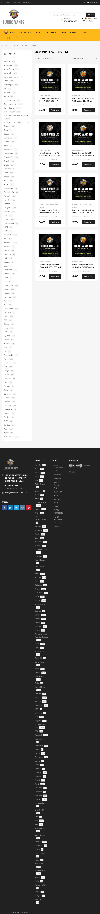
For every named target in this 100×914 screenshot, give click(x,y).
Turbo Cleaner (44, 150)
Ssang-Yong (8, 153)
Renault (7, 196)
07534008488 (70, 21)
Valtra (6, 96)
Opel (5, 215)
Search (91, 15)
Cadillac (7, 417)
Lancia (6, 289)
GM (5, 351)
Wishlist (57, 527)
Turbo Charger (44, 262)
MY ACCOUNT (5, 2)
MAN (5, 258)
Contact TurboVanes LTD (58, 485)
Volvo (6, 81)
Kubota (7, 293)
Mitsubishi (8, 235)
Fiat (5, 367)
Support (51, 32)
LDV (5, 281)
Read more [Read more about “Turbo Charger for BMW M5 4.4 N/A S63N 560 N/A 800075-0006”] (88, 276)
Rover (6, 184)
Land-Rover (8, 285)
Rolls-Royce (8, 188)
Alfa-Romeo (8, 437)
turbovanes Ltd (23, 912)
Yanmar (7, 61)
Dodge (6, 371)
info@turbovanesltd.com (16, 493)
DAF (5, 382)
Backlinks (57, 475)
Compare (57, 478)
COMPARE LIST (28, 2)
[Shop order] (85, 58)
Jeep (6, 316)
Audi (5, 429)
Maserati (7, 254)
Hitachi (6, 343)
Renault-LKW (9, 192)
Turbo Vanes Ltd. (45, 96)
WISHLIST (17, 2)
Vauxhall (7, 92)
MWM (6, 227)
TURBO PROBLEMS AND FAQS (58, 520)
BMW (6, 421)
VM (5, 89)
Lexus (6, 277)
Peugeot (7, 208)
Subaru (6, 142)
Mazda (6, 250)
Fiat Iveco (8, 363)
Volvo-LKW (8, 73)
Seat (6, 173)
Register (95, 2)
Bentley (7, 425)
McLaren (7, 246)
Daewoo (7, 386)
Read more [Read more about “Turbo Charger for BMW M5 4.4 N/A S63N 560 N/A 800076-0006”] (55, 276)
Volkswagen (8, 85)
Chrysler (7, 402)
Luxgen (7, 262)
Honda (6, 340)
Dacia (6, 390)
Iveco (6, 328)
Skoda (6, 165)
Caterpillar (8, 409)
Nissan (6, 219)
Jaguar (6, 324)
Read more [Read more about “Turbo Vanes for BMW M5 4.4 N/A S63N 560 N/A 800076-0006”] (55, 110)
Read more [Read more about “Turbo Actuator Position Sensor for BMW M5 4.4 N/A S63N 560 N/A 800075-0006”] (88, 222)
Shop (56, 506)
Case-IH (7, 413)
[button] (16, 38)
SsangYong (8, 149)
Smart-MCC (8, 157)
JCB (5, 320)
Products (25, 32)
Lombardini (8, 270)
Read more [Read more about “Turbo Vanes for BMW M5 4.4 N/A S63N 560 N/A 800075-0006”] (88, 110)
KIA (5, 301)
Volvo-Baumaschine (11, 77)
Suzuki (6, 134)
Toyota (7, 126)
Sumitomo (8, 138)
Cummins (7, 394)
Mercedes (7, 243)
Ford (5, 359)
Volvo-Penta (9, 69)
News (63, 32)
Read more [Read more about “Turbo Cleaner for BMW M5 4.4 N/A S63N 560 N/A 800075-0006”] (88, 165)
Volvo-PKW (8, 65)
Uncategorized (9, 100)
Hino (5, 347)
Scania (6, 177)
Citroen (7, 398)
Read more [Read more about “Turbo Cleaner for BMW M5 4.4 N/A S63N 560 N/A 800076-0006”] (55, 165)
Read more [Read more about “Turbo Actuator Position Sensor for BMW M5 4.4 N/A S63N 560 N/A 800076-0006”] (55, 222)
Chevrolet (8, 406)
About (39, 32)
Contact (74, 32)
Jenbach (7, 312)
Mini (5, 239)
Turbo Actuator (10, 122)
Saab (6, 181)
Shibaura (7, 169)
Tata (6, 130)
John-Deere (8, 309)
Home (4, 46)
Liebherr (7, 274)
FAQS (85, 32)
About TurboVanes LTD (58, 468)
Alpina (6, 433)
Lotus (6, 266)
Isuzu (6, 332)
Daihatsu (7, 378)
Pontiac (7, 204)
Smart (6, 161)
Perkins (7, 212)
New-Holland (9, 223)
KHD (5, 305)
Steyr (6, 146)
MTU (5, 231)
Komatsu (7, 297)
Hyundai (7, 336)
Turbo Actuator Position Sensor (16, 116)
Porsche (7, 200)
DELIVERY (58, 492)
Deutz (6, 374)
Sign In (88, 2)
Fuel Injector (8, 355)
